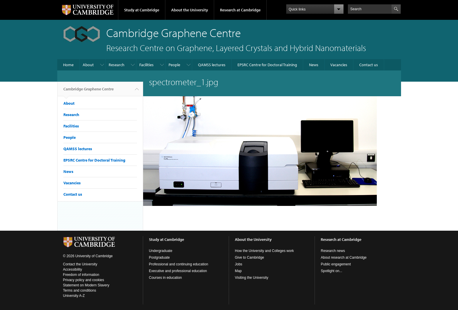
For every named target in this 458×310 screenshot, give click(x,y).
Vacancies (338, 64)
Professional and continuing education (178, 264)
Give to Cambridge (249, 257)
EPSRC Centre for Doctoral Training (267, 64)
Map (238, 271)
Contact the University (80, 264)
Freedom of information (81, 275)
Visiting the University (251, 278)
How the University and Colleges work (264, 251)
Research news (333, 251)
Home (68, 64)
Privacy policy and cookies (83, 280)
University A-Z (74, 296)
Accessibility (72, 269)
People (174, 64)
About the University (189, 10)
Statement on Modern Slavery (86, 285)
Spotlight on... (331, 271)
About (88, 64)
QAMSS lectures (211, 64)
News (313, 64)
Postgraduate (159, 257)
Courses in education (165, 278)
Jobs (238, 264)
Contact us (368, 64)
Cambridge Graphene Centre (88, 91)
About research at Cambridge (344, 257)
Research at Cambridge (240, 10)
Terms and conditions (79, 290)
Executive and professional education (178, 271)
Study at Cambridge (141, 10)
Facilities (146, 64)
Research (116, 64)
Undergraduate (160, 251)
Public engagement (336, 264)
